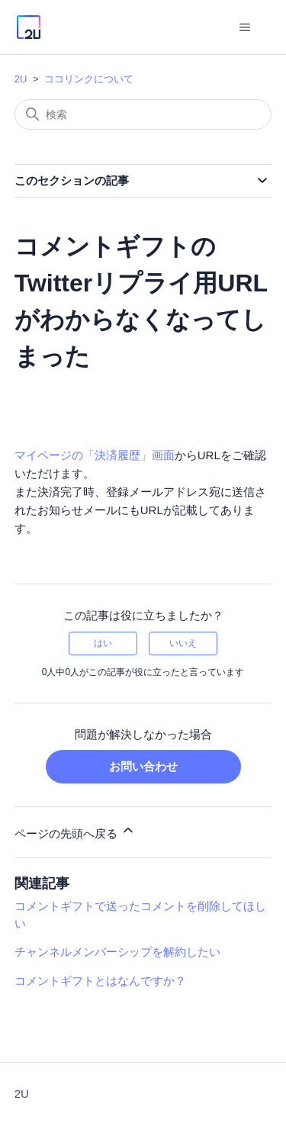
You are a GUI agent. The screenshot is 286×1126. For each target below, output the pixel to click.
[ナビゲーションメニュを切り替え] (244, 27)
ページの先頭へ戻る (75, 831)
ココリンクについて (88, 79)
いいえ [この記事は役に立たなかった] (183, 643)
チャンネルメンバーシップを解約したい (117, 951)
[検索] (143, 114)
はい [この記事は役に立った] (103, 643)
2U (20, 79)
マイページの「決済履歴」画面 (94, 455)
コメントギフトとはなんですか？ (100, 980)
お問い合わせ (143, 766)
